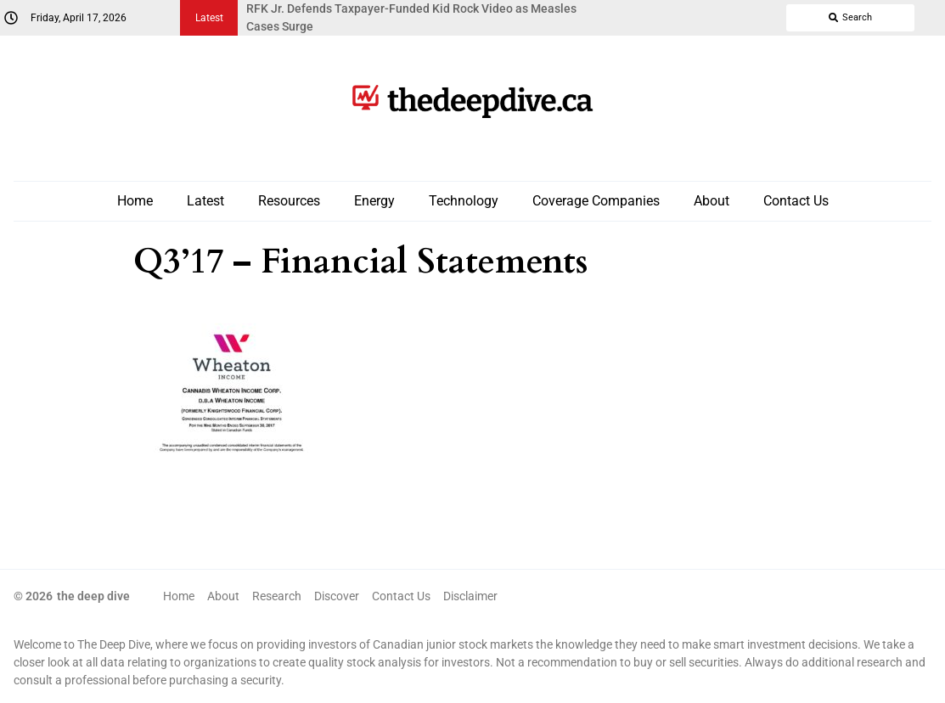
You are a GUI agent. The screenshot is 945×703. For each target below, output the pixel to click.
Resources (289, 201)
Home (135, 201)
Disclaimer (470, 596)
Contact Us (796, 201)
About (711, 201)
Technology (463, 201)
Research (276, 596)
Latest (205, 201)
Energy (374, 201)
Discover (336, 596)
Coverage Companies (596, 201)
